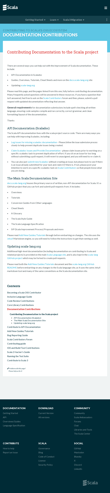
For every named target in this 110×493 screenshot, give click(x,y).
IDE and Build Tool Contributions (23, 347)
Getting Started (34, 19)
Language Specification (14, 425)
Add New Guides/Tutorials (32, 235)
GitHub (77, 448)
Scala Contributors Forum (19, 339)
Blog (40, 452)
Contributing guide (16, 343)
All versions (44, 417)
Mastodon (79, 452)
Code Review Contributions (20, 300)
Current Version (46, 413)
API (4, 417)
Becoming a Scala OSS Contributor (24, 292)
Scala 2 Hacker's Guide (18, 352)
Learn (53, 19)
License (42, 460)
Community (79, 413)
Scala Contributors (52, 98)
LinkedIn (78, 469)
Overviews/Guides (12, 421)
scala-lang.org (28, 85)
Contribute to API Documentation (24, 327)
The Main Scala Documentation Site (30, 320)
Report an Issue (10, 452)
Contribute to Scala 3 (17, 360)
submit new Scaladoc (38, 161)
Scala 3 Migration (72, 19)
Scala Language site (56, 254)
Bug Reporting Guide (17, 335)
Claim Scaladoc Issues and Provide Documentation (36, 150)
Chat (76, 425)
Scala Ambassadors (83, 417)
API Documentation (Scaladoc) (27, 318)
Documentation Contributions (23, 309)
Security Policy (45, 464)
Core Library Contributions (20, 305)
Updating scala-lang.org (24, 323)
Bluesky (77, 456)
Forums (77, 421)
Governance (44, 448)
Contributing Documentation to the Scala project (34, 314)
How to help (8, 448)
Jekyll (10, 238)
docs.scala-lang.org (78, 80)
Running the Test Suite (18, 356)
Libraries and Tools (83, 429)
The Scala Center (82, 433)
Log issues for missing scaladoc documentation (34, 142)
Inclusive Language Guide (19, 296)
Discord (78, 464)
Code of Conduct (46, 456)
